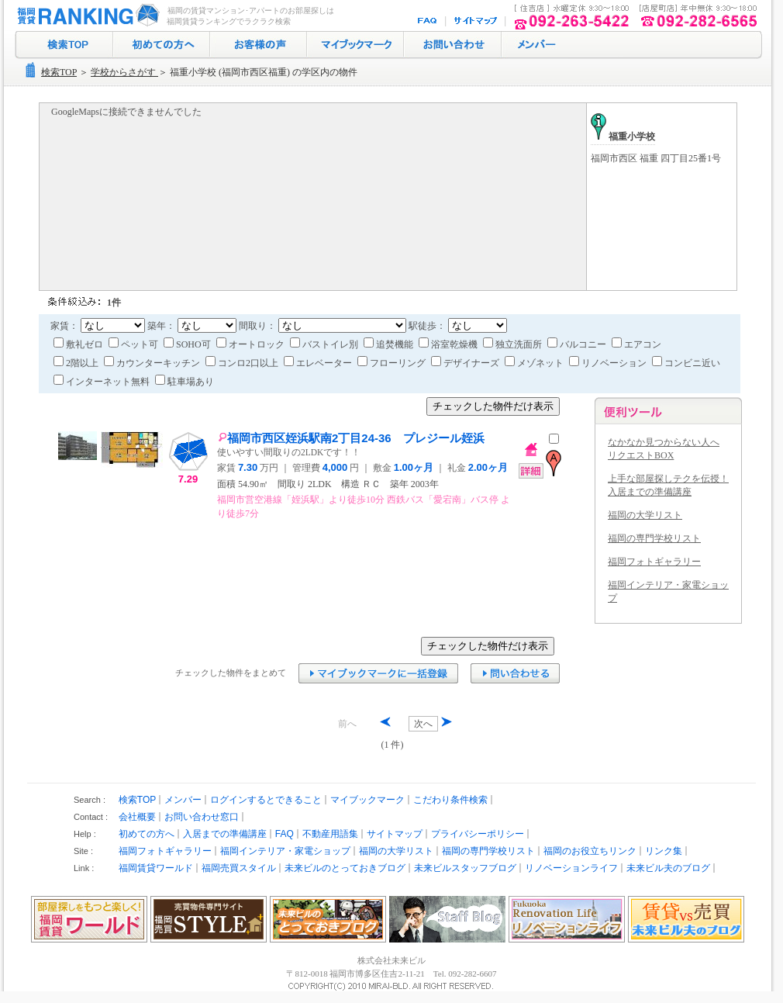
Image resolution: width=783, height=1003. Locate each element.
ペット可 (134, 344)
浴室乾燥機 (449, 344)
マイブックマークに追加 (378, 673)
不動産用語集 (330, 833)
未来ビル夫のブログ (668, 868)
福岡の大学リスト (645, 515)
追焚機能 (390, 344)
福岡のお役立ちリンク (589, 851)
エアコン (636, 344)
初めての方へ (161, 45)
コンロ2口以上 (243, 363)
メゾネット (535, 363)
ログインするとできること (266, 799)
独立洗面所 (513, 344)
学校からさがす (124, 72)
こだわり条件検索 (450, 799)
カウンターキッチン (153, 363)
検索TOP (59, 72)
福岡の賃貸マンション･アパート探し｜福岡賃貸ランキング (85, 15)
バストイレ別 (325, 344)
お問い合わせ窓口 (201, 816)
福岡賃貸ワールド (156, 868)
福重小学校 (623, 136)
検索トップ (64, 45)
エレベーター (319, 363)
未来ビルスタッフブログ (465, 868)
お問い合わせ (453, 45)
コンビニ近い (686, 363)
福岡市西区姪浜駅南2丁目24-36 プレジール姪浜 (351, 437)
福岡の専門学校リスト (654, 538)
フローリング (392, 363)
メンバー (183, 799)
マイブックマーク (355, 45)
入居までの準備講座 (225, 833)
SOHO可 (188, 344)
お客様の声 (258, 45)
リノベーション (609, 363)
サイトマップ (476, 21)
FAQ (429, 21)
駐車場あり (184, 381)
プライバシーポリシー (477, 833)
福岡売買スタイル (239, 868)
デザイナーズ (466, 363)
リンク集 (663, 851)
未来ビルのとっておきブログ (345, 868)
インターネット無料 (102, 381)
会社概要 (137, 816)
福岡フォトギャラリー (654, 561)
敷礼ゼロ (79, 344)
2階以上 (77, 363)
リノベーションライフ (571, 868)
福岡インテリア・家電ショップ (285, 851)
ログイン (535, 45)
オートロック (251, 344)
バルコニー (578, 344)
